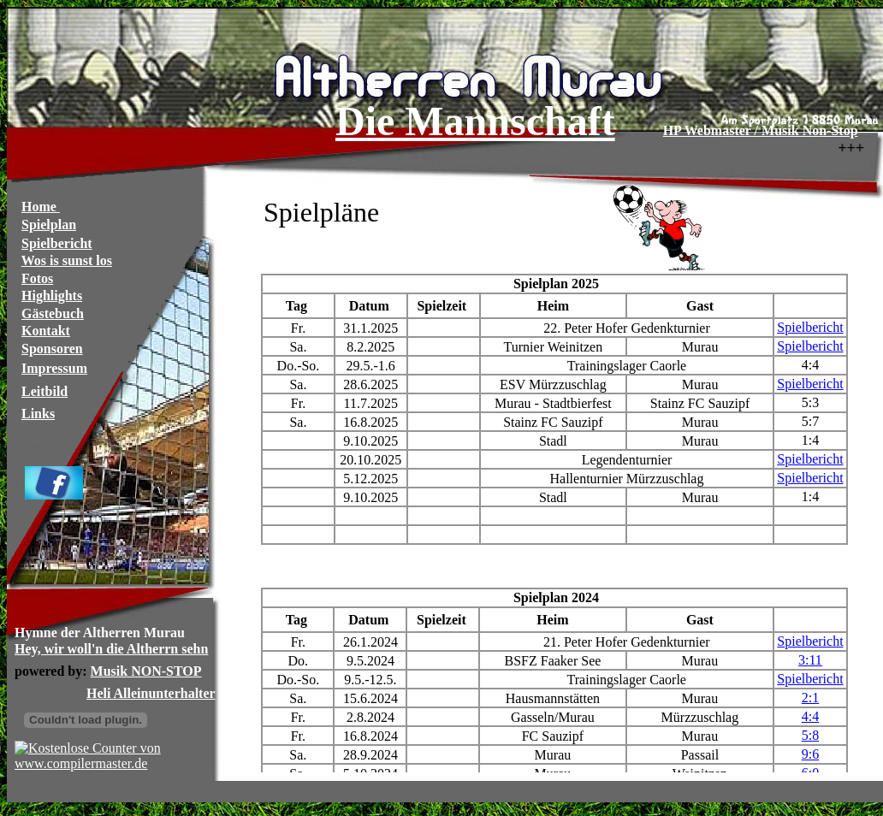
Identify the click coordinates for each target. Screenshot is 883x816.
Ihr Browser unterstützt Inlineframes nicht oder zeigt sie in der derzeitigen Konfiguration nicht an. (445, 404)
